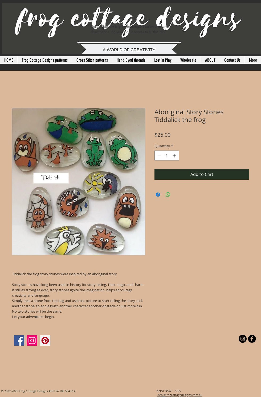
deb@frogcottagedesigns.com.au (179, 395)
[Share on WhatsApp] (168, 194)
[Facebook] (19, 340)
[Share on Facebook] (158, 194)
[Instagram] (32, 340)
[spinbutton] (167, 155)
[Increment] (175, 155)
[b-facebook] (252, 339)
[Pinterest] (45, 340)
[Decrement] (158, 155)
